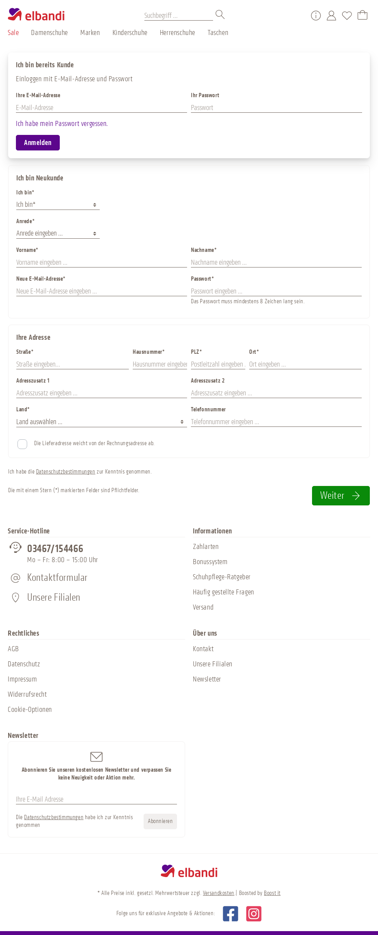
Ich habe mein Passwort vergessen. (62, 123)
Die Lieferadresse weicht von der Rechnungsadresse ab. (94, 443)
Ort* (254, 352)
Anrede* (25, 221)
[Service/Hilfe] (316, 15)
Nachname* (204, 250)
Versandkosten (218, 893)
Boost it (272, 893)
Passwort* (202, 279)
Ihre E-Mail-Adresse (38, 95)
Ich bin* (25, 192)
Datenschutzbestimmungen (65, 471)
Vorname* (27, 250)
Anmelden (38, 142)
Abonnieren (160, 821)
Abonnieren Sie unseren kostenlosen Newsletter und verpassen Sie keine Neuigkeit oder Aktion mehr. (96, 766)
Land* (23, 409)
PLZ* (196, 352)
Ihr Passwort (205, 95)
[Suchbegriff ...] (178, 15)
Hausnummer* (149, 352)
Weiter (341, 495)
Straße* (24, 352)
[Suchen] (220, 15)
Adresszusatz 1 (32, 380)
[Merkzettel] (347, 15)
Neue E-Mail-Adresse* (41, 279)
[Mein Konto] (331, 15)
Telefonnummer (208, 409)
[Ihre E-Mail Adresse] (96, 799)
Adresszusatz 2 (207, 380)
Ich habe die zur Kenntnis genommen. (80, 471)
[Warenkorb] (362, 15)
